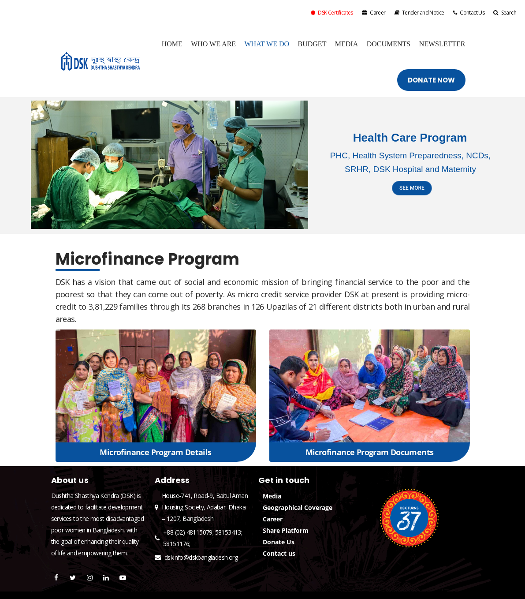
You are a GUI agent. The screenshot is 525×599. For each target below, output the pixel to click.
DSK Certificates (332, 12)
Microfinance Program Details (155, 452)
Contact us (279, 553)
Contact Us (468, 12)
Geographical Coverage (297, 507)
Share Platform (286, 530)
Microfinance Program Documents (369, 452)
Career (374, 12)
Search (504, 12)
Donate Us (278, 542)
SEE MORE (411, 188)
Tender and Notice (419, 12)
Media (272, 496)
